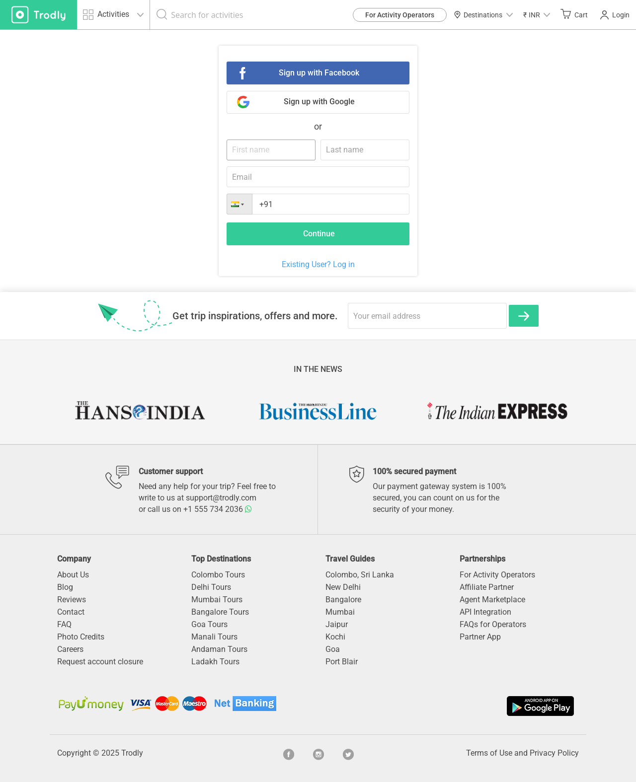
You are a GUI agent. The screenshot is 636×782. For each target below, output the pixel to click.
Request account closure (100, 661)
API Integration (485, 612)
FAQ (64, 624)
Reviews (71, 599)
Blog (65, 587)
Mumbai (340, 612)
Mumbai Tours (216, 599)
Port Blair (341, 661)
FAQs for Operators (493, 624)
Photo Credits (80, 636)
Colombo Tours (218, 574)
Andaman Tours (219, 649)
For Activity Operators (399, 15)
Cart (574, 14)
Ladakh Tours (215, 661)
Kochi (335, 636)
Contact (70, 612)
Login (615, 14)
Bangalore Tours (220, 612)
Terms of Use (489, 753)
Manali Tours (214, 636)
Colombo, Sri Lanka (359, 574)
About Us (73, 574)
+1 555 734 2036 (217, 509)
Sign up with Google (319, 101)
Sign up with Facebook (319, 72)
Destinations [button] (483, 15)
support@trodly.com (221, 497)
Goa (332, 649)
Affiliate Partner (487, 587)
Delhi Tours (211, 587)
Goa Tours (209, 624)
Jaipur (336, 624)
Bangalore (343, 599)
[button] (537, 14)
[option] (139, 411)
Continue (319, 233)
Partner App (480, 636)
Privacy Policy (554, 753)
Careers (70, 649)
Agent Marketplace (492, 599)
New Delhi (343, 587)
